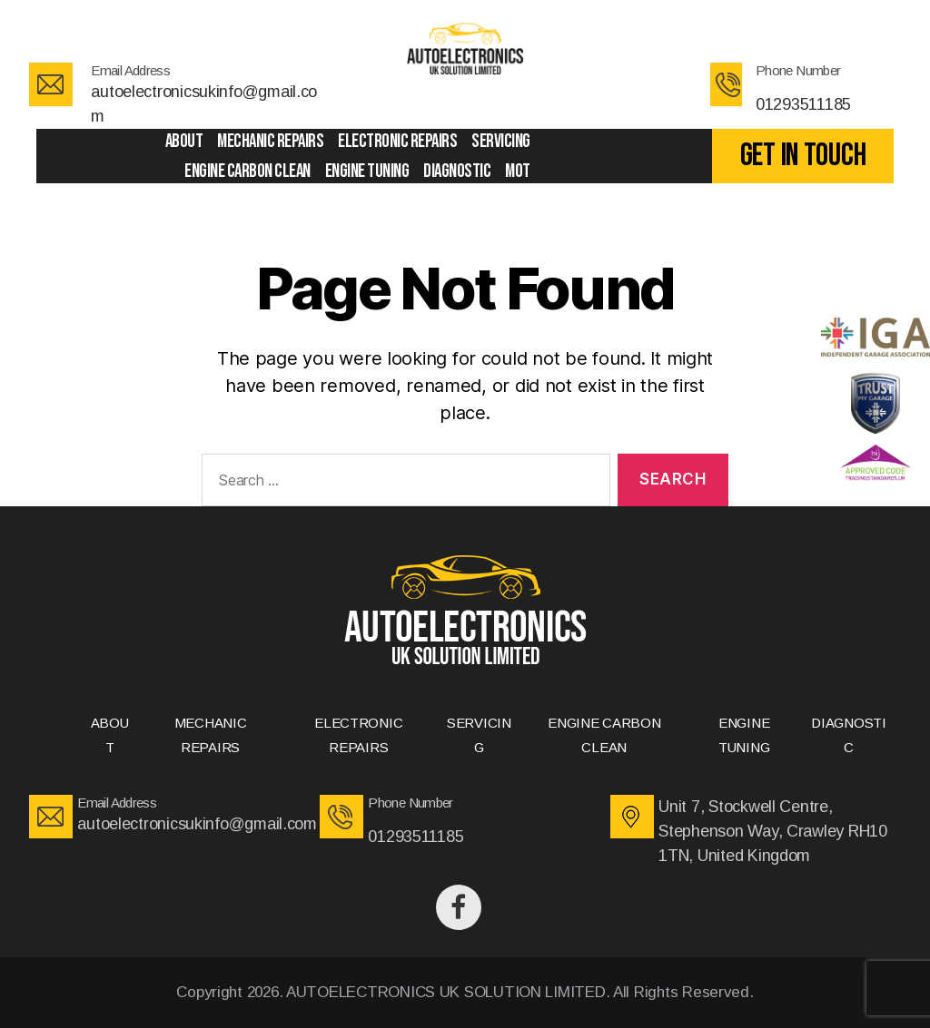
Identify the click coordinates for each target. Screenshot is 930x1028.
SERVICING (500, 141)
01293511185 (803, 104)
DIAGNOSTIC (456, 171)
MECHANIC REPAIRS (270, 141)
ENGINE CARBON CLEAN (247, 171)
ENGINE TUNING (367, 171)
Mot (517, 171)
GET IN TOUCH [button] (803, 155)
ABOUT (184, 141)
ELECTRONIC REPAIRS (397, 141)
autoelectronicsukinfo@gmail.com (197, 824)
